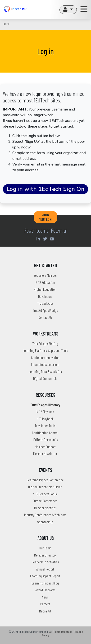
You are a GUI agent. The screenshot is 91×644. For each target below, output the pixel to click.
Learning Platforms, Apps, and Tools (45, 350)
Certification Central (45, 433)
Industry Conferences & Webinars (45, 515)
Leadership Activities (45, 562)
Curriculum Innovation (45, 357)
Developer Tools (45, 425)
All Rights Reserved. (61, 632)
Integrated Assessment (45, 364)
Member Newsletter (45, 453)
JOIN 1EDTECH (45, 216)
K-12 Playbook (45, 411)
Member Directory (45, 555)
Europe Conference (45, 501)
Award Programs (45, 590)
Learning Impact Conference (45, 480)
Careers (45, 604)
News (45, 597)
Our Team (45, 548)
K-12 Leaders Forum (45, 494)
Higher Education (45, 289)
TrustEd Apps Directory (45, 405)
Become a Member (45, 275)
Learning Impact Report (45, 576)
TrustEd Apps (45, 303)
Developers (45, 296)
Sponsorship (45, 522)
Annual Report (45, 569)
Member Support (45, 447)
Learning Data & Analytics (45, 371)
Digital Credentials (45, 378)
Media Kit (45, 611)
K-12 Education (45, 282)
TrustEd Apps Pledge (45, 310)
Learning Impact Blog (45, 583)
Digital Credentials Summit (45, 487)
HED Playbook (45, 419)
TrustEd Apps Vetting (45, 343)
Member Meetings (45, 508)
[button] (68, 9)
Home (7, 24)
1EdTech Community (45, 439)
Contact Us (45, 317)
